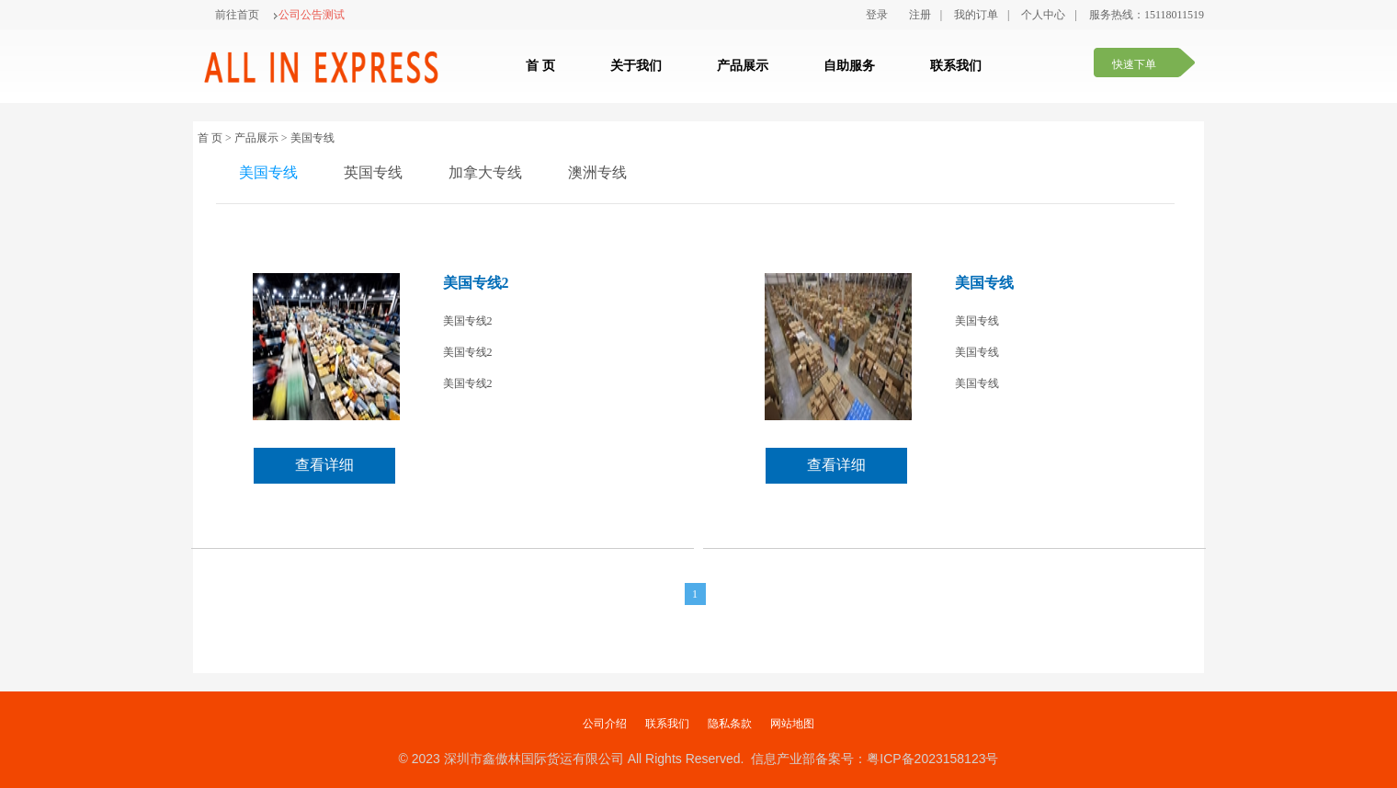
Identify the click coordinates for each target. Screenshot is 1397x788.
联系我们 (956, 66)
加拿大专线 (485, 172)
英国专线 (373, 172)
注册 (920, 14)
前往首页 (237, 14)
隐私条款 (730, 723)
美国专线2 (476, 283)
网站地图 (792, 723)
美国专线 (268, 172)
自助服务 (849, 66)
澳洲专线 (597, 172)
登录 (877, 14)
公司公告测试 (309, 14)
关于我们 (636, 66)
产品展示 (742, 66)
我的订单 (976, 14)
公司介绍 (605, 723)
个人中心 (1043, 14)
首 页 (540, 66)
